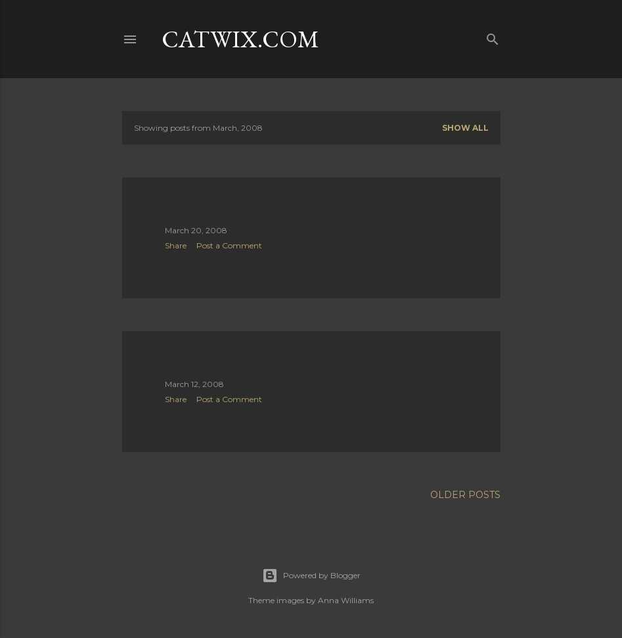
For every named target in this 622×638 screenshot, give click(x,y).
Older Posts (465, 495)
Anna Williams (346, 600)
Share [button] (176, 245)
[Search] (492, 36)
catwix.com (240, 39)
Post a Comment (229, 245)
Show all (465, 128)
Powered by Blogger (311, 575)
